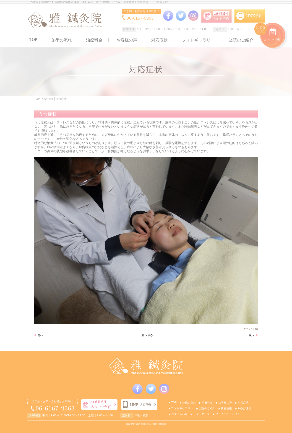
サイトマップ (201, 414)
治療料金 (94, 40)
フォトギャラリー (198, 40)
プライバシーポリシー (229, 414)
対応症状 (159, 40)
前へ (40, 335)
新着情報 (226, 408)
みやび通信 (244, 408)
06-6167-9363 (140, 18)
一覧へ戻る (146, 335)
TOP (33, 39)
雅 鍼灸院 (145, 424)
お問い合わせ (179, 414)
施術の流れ (61, 40)
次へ (251, 335)
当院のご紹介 (241, 40)
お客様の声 (127, 40)
